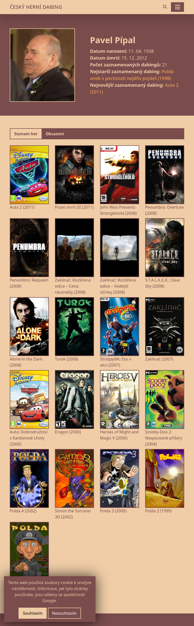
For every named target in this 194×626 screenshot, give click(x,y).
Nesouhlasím (64, 613)
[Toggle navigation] (177, 7)
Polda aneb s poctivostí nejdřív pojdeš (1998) (131, 74)
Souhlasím (32, 613)
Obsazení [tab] (55, 134)
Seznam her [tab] (26, 134)
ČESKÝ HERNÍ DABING (36, 7)
